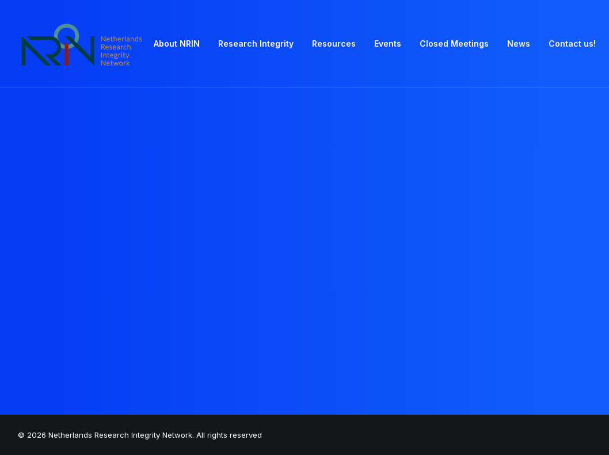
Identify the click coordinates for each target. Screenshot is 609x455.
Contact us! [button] (572, 43)
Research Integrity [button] (256, 43)
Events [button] (387, 43)
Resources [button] (334, 43)
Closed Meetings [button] (454, 43)
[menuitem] (177, 44)
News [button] (518, 43)
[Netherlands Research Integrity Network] (82, 44)
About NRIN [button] (177, 43)
